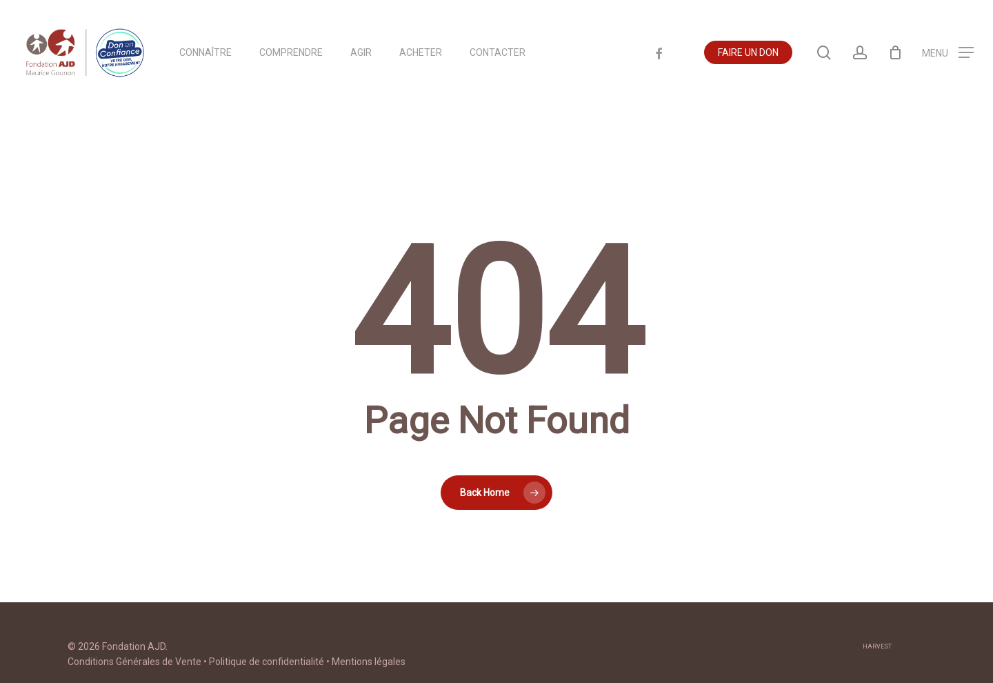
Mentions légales (368, 661)
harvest (877, 646)
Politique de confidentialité (266, 661)
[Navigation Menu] (948, 57)
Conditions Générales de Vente (134, 661)
